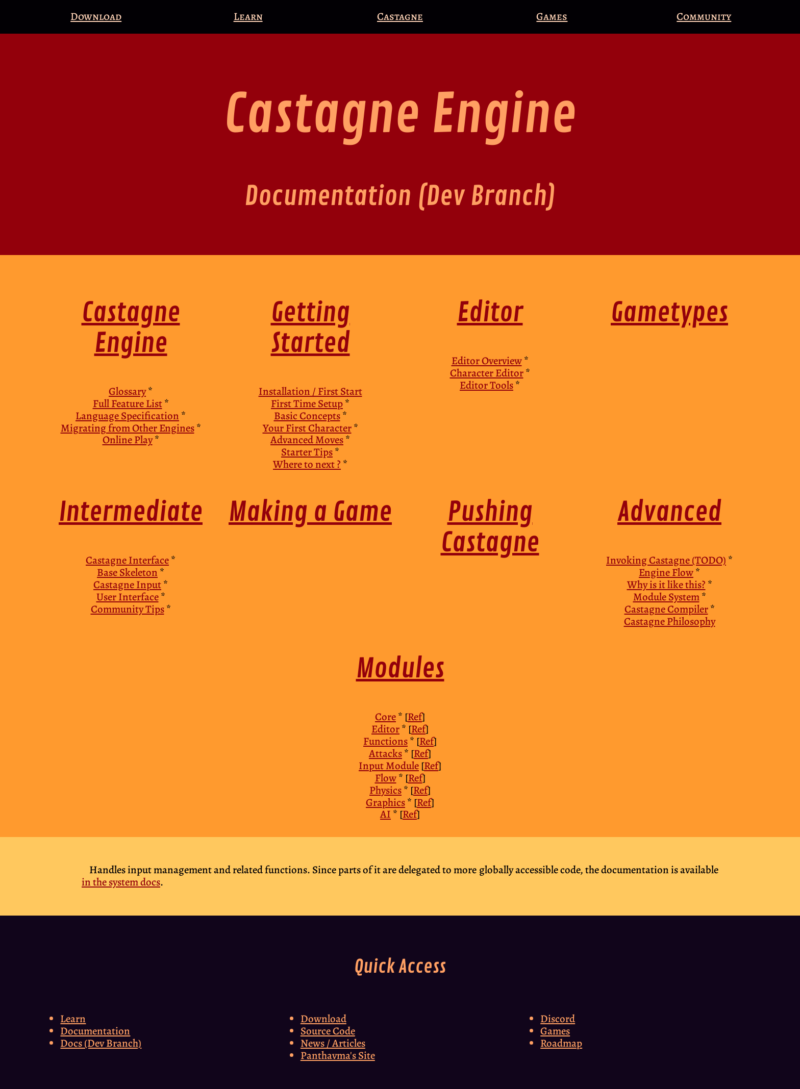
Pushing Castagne (490, 528)
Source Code (328, 1031)
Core (385, 717)
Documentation (95, 1031)
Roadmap (561, 1043)
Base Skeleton (127, 572)
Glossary (127, 391)
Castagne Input (127, 584)
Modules (400, 669)
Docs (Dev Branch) (100, 1043)
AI (385, 814)
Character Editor (486, 373)
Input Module (389, 765)
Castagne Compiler (666, 609)
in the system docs (121, 882)
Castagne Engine (131, 328)
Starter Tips (307, 452)
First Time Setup (307, 403)
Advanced (669, 512)
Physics (385, 790)
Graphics (385, 802)
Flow (385, 778)
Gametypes (669, 313)
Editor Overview (487, 360)
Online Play (128, 440)
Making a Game (310, 512)
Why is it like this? (666, 584)
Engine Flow (666, 572)
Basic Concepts (307, 416)
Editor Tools (486, 385)
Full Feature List (127, 403)
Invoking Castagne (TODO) (666, 560)
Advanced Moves (306, 440)
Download (95, 16)
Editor (490, 313)
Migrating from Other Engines (127, 428)
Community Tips (127, 609)
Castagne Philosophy (669, 621)
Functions (385, 741)
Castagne (400, 16)
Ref (415, 717)
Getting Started (310, 328)
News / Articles (333, 1043)
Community (704, 16)
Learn (248, 16)
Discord (557, 1018)
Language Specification (127, 416)
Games (551, 16)
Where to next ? (307, 464)
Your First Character (307, 428)
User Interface (127, 597)
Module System (666, 597)
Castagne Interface (127, 560)
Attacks (385, 753)
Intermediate (131, 512)
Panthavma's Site (338, 1055)
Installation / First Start (310, 391)
